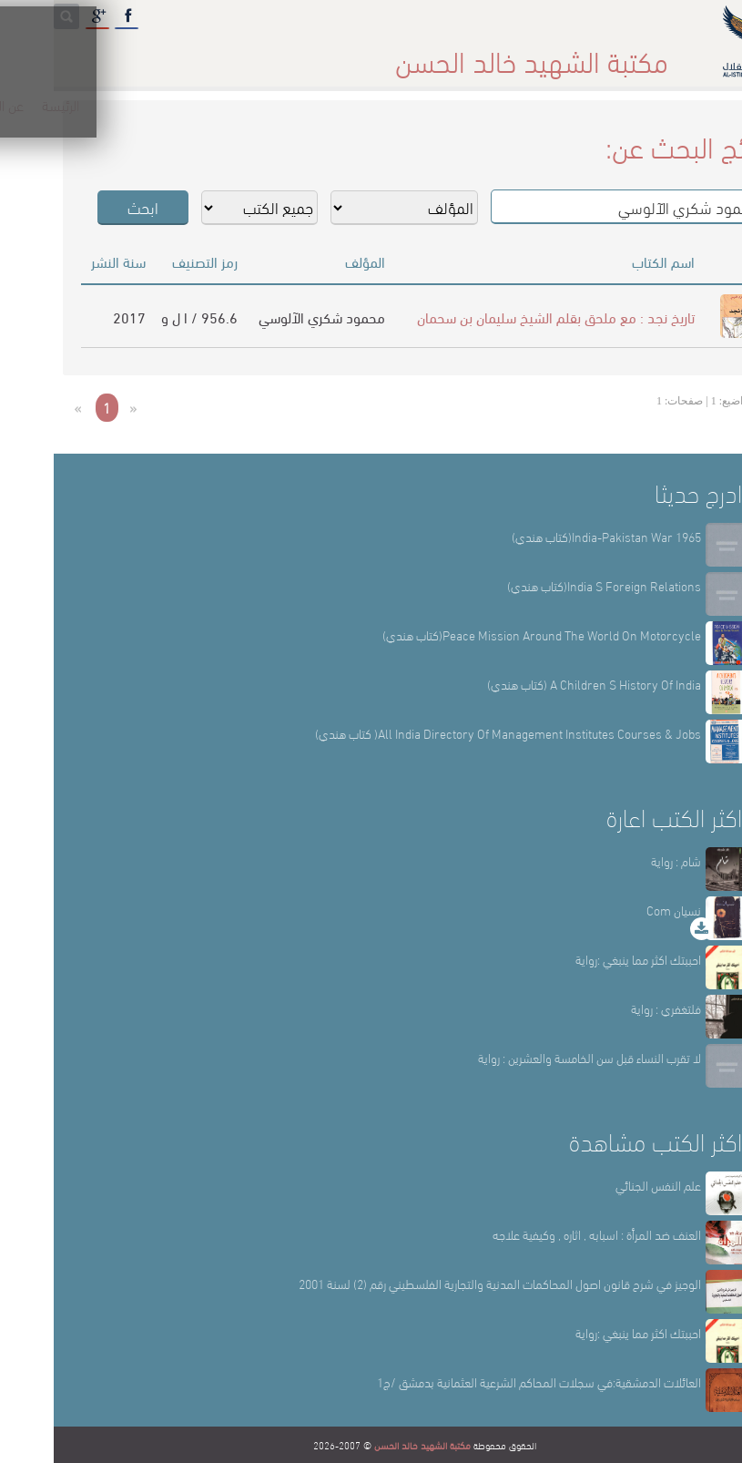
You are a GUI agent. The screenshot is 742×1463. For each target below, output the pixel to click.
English (40, 54)
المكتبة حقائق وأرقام (287, 54)
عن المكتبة (519, 54)
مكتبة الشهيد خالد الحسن (368, 1445)
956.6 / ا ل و (145, 316)
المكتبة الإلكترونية (148, 54)
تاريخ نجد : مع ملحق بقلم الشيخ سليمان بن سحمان (502, 316)
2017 (75, 316)
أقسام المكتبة (417, 54)
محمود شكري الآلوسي (268, 316)
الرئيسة (602, 54)
